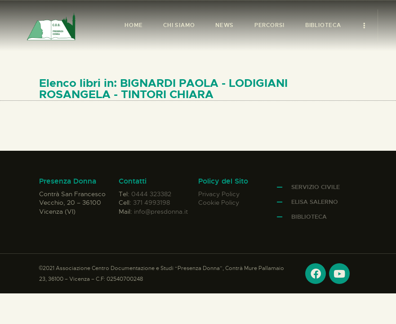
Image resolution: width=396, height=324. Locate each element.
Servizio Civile (315, 187)
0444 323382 (151, 194)
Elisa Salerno (314, 202)
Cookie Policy (218, 202)
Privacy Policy (219, 194)
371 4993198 (151, 202)
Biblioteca (309, 216)
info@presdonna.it (161, 211)
